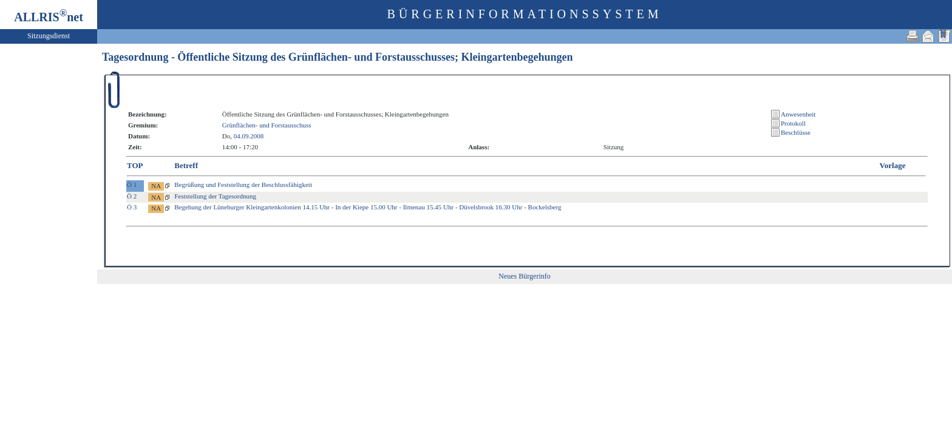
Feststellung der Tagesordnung (215, 196)
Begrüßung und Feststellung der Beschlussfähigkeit (243, 184)
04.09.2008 (249, 136)
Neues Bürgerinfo (524, 276)
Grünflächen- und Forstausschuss (266, 125)
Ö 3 (132, 207)
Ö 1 (132, 184)
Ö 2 (132, 196)
